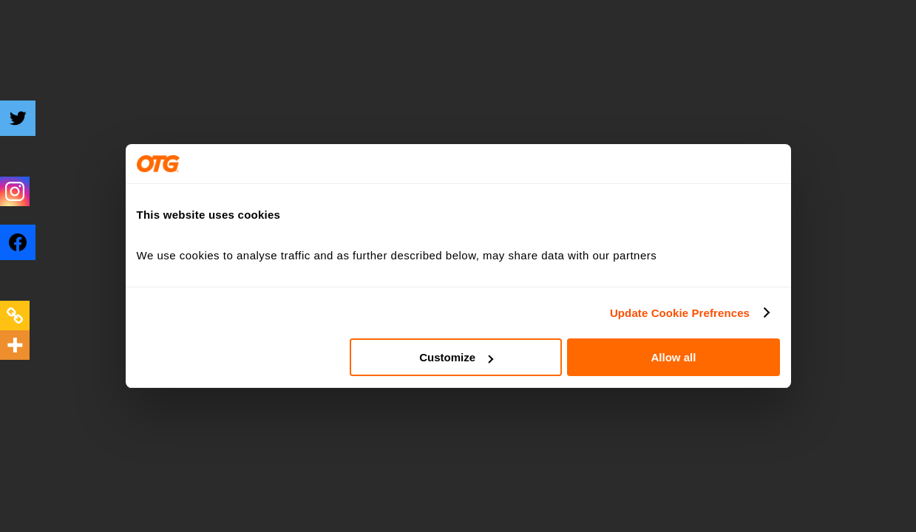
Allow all (673, 357)
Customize (456, 357)
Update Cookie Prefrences (680, 313)
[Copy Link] (15, 315)
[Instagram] (15, 191)
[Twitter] (27, 129)
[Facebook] (27, 253)
